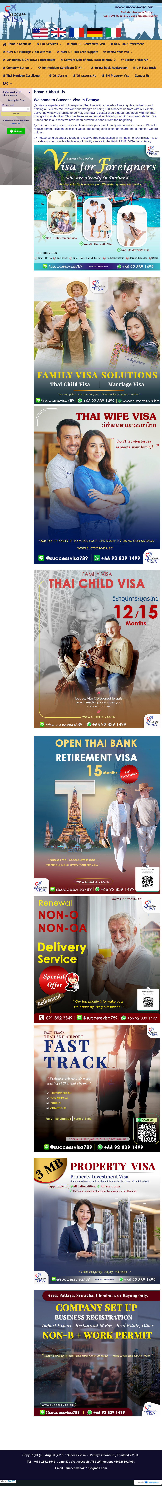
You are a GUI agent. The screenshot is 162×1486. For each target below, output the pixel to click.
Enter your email (8, 105)
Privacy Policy (16, 123)
